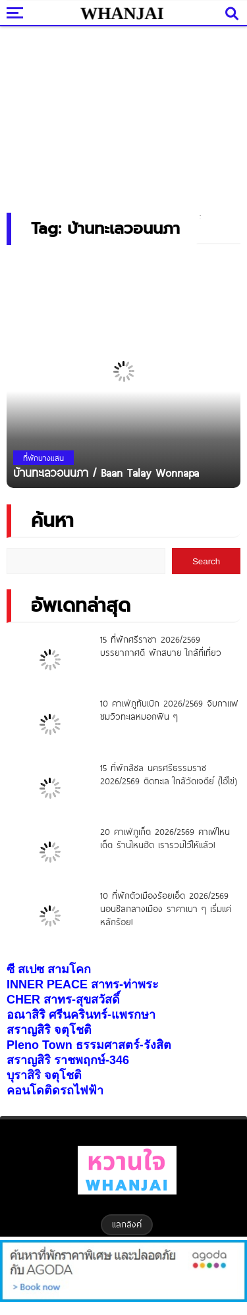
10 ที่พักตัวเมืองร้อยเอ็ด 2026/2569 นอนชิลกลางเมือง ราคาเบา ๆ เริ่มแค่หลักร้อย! (165, 908)
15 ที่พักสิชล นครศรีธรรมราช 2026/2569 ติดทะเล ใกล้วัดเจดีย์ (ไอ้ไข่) (168, 774)
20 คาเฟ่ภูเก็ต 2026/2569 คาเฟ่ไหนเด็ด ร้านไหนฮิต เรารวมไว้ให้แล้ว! (165, 838)
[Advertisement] (124, 115)
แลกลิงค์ (127, 1224)
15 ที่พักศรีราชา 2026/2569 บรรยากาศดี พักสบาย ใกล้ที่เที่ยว (160, 646)
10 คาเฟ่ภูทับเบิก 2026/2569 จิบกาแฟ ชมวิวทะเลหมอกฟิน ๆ (169, 710)
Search (206, 561)
